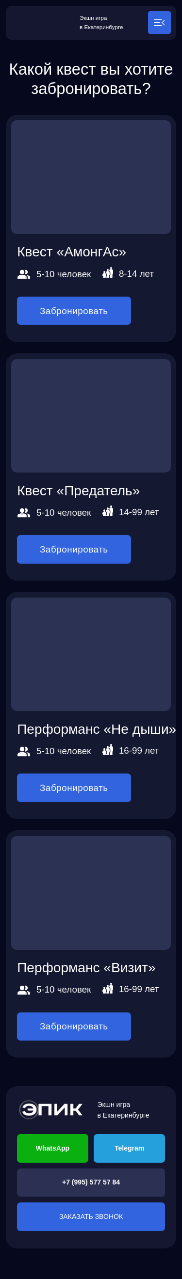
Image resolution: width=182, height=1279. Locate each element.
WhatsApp (52, 1148)
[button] (159, 22)
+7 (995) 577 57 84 (91, 1182)
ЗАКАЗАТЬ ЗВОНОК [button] (91, 1216)
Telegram (129, 1148)
